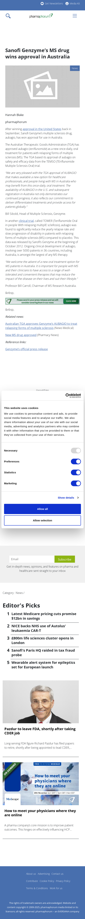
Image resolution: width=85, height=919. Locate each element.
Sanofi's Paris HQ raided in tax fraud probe (43, 652)
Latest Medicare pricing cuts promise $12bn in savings (43, 616)
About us (31, 873)
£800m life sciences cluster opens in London (42, 640)
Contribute (32, 881)
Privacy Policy (63, 881)
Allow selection (42, 520)
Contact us (57, 873)
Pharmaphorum (12, 879)
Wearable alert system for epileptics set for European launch (43, 664)
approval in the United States (42, 129)
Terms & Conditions (37, 888)
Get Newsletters (54, 3)
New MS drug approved (21, 335)
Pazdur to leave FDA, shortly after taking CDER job (39, 731)
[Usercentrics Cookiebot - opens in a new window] (65, 395)
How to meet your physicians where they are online (40, 813)
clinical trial (26, 221)
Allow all (42, 508)
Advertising (44, 873)
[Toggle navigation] (9, 16)
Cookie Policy (47, 881)
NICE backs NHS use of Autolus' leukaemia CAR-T (38, 628)
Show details (66, 497)
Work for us (56, 888)
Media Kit (75, 3)
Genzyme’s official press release (26, 349)
